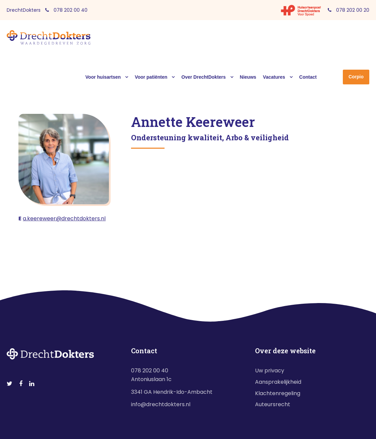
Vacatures (274, 77)
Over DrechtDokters (203, 77)
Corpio (356, 76)
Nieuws (248, 77)
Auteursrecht (272, 404)
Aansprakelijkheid (278, 382)
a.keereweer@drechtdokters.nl (64, 218)
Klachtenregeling (277, 393)
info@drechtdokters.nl (160, 404)
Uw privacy (269, 370)
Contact (308, 77)
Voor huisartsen (103, 77)
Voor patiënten (151, 77)
